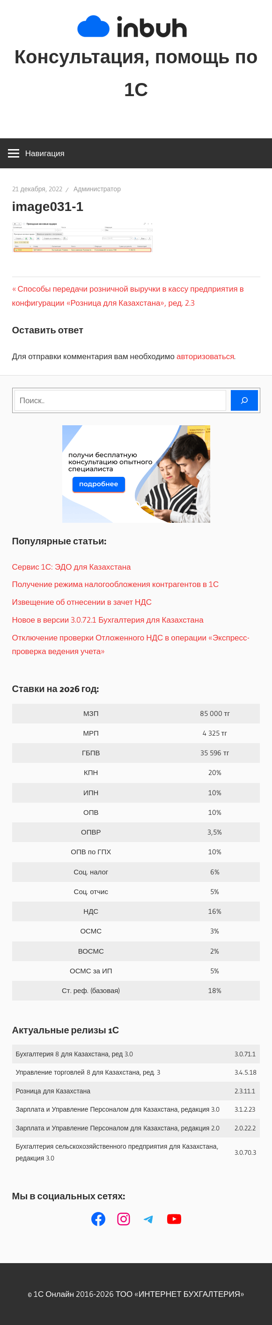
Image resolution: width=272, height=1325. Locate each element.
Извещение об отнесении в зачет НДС (82, 602)
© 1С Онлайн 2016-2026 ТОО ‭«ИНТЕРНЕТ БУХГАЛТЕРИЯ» (136, 1294)
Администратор (97, 189)
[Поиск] (244, 400)
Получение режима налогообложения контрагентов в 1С (115, 584)
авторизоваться (205, 356)
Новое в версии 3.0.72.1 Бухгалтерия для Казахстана (108, 620)
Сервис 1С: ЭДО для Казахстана (71, 567)
